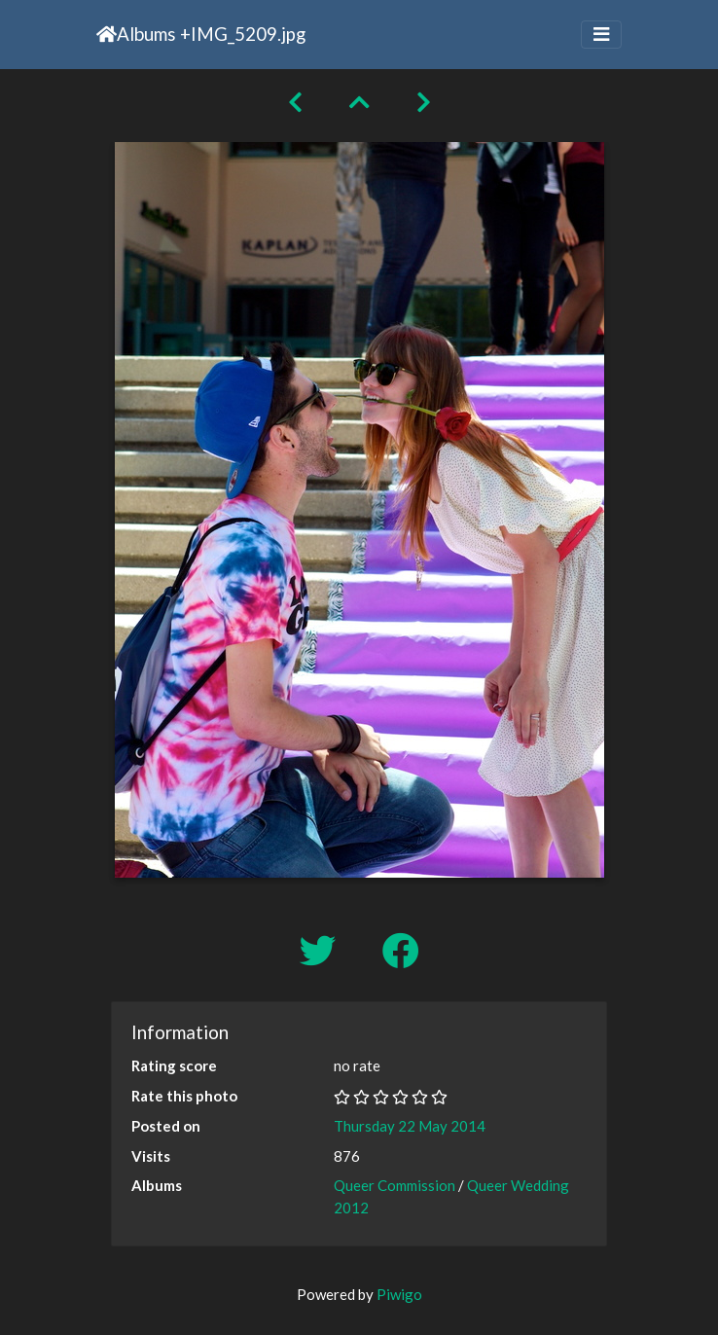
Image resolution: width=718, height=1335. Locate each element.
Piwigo (399, 1294)
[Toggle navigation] (601, 34)
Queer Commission (394, 1185)
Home (106, 34)
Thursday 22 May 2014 (409, 1126)
